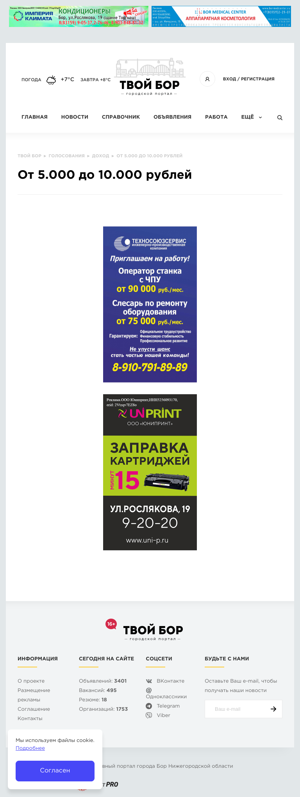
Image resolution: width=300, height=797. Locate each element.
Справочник (121, 118)
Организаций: (103, 710)
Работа (216, 118)
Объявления (172, 118)
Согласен (55, 771)
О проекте (31, 682)
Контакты (30, 719)
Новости (74, 118)
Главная (34, 118)
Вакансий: (98, 691)
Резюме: (93, 700)
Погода (31, 80)
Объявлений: (103, 682)
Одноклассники (166, 697)
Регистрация (258, 79)
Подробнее (30, 749)
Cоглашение (34, 710)
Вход (229, 79)
